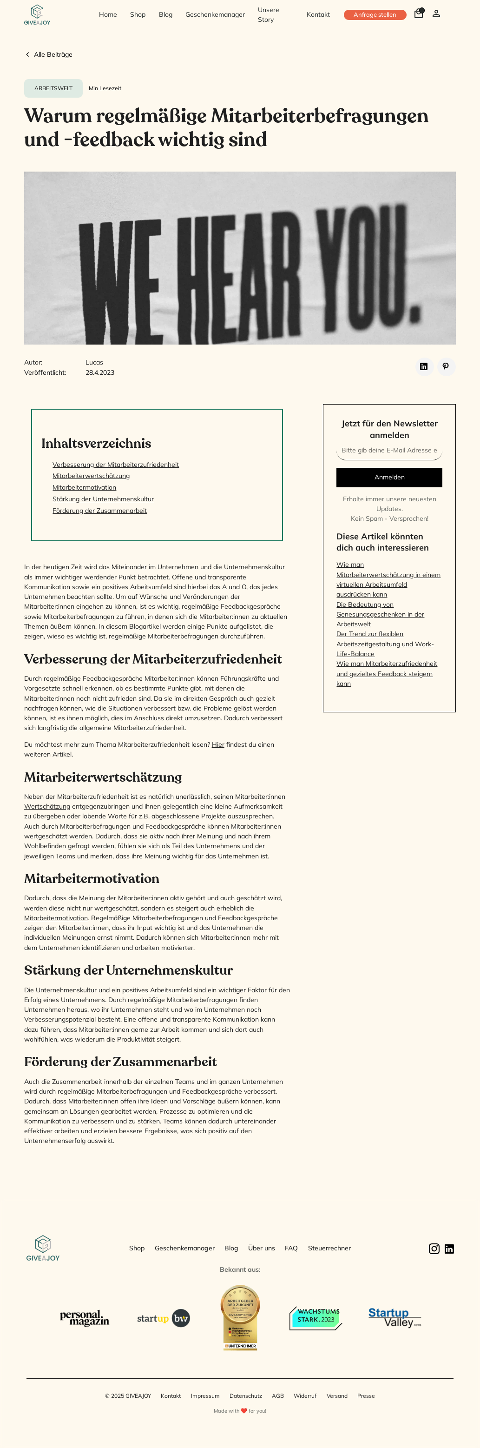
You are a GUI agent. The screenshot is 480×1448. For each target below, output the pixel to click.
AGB (278, 1395)
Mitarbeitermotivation (56, 918)
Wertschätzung (47, 806)
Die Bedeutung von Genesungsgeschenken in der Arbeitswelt (380, 614)
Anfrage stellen (375, 14)
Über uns (261, 1248)
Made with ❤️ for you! (240, 1411)
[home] (54, 15)
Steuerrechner (329, 1248)
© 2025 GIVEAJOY (128, 1395)
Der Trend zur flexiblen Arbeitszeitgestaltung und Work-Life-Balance (385, 644)
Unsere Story (268, 15)
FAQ (291, 1248)
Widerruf (305, 1395)
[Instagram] (434, 1248)
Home (108, 14)
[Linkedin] (449, 1248)
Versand (337, 1395)
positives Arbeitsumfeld (158, 990)
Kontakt (318, 14)
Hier (218, 744)
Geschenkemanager (215, 14)
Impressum (205, 1395)
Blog (165, 14)
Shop (137, 14)
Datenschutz (246, 1395)
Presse (366, 1395)
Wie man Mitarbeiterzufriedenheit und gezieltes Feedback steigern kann (386, 673)
